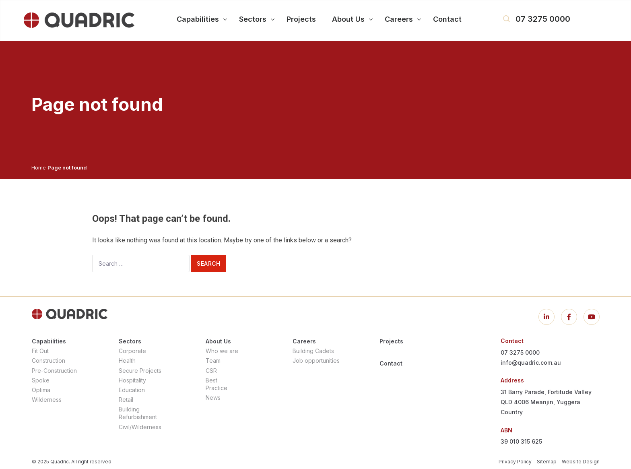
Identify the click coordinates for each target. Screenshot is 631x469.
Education (132, 389)
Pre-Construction (54, 370)
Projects (391, 341)
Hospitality (132, 380)
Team (213, 360)
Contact (390, 363)
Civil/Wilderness (140, 427)
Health (127, 360)
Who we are (222, 350)
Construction (48, 360)
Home (38, 167)
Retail (126, 399)
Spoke (40, 380)
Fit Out (40, 350)
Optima (41, 389)
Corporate (132, 350)
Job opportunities (316, 360)
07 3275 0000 (543, 19)
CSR (211, 370)
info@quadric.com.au (531, 362)
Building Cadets (313, 350)
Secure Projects (140, 370)
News (213, 397)
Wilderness (47, 399)
